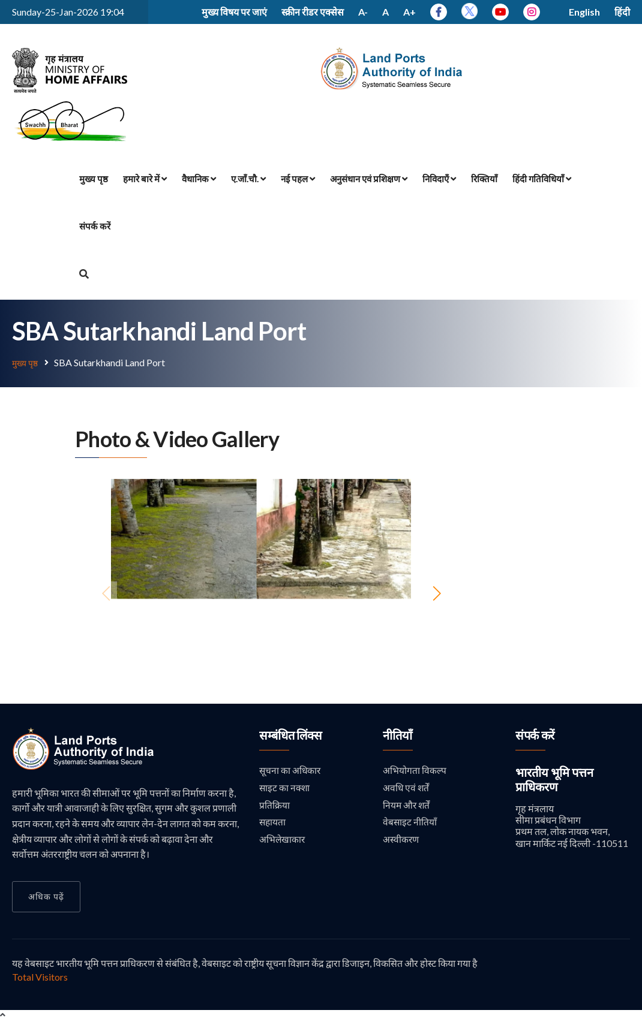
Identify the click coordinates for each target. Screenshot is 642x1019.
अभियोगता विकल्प (414, 770)
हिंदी (622, 11)
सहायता (273, 823)
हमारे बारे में (145, 178)
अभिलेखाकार (282, 841)
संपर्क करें (94, 226)
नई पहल (298, 178)
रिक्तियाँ (484, 178)
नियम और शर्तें (407, 806)
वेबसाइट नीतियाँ (410, 823)
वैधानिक (199, 178)
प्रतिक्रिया (274, 806)
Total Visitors (40, 976)
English (584, 11)
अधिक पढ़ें (46, 896)
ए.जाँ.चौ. (248, 178)
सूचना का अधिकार (290, 770)
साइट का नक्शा (285, 788)
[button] (436, 593)
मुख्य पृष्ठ (93, 178)
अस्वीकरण (401, 841)
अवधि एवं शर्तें (406, 788)
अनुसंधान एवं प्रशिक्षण (368, 178)
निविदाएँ (439, 178)
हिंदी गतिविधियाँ (541, 178)
